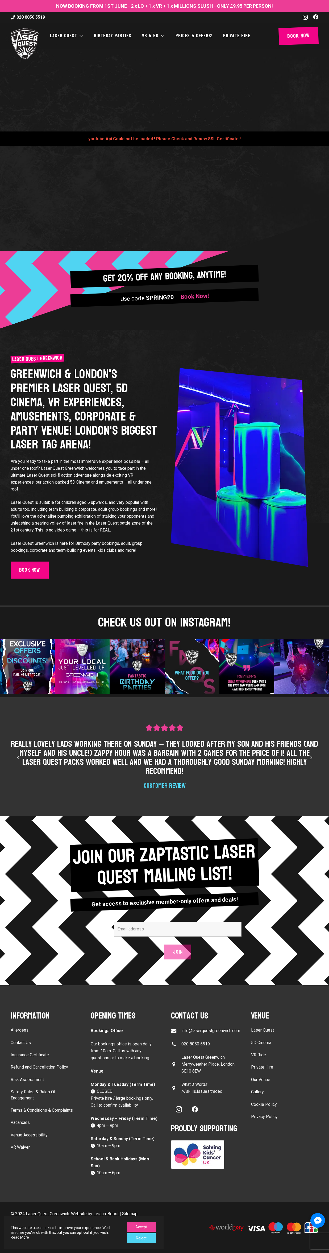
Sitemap (130, 1213)
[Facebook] (315, 17)
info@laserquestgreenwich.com (210, 1030)
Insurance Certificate (30, 1054)
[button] (80, 36)
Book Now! (194, 296)
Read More (20, 1237)
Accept (141, 1227)
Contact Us (21, 1042)
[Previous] (18, 757)
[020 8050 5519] (176, 1044)
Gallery (257, 1091)
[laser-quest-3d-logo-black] (25, 44)
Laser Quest (262, 1030)
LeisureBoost (106, 1213)
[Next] (310, 757)
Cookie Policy (264, 1104)
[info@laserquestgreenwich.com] (176, 1030)
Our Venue (260, 1079)
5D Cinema (261, 1042)
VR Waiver (20, 1147)
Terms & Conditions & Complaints (42, 1110)
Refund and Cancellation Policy (39, 1067)
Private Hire (262, 1067)
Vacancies (20, 1122)
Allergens (19, 1030)
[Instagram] (305, 17)
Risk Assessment (27, 1079)
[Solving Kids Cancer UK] (204, 1154)
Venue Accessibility (29, 1134)
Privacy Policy (264, 1116)
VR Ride (258, 1054)
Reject (141, 1238)
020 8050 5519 (195, 1043)
